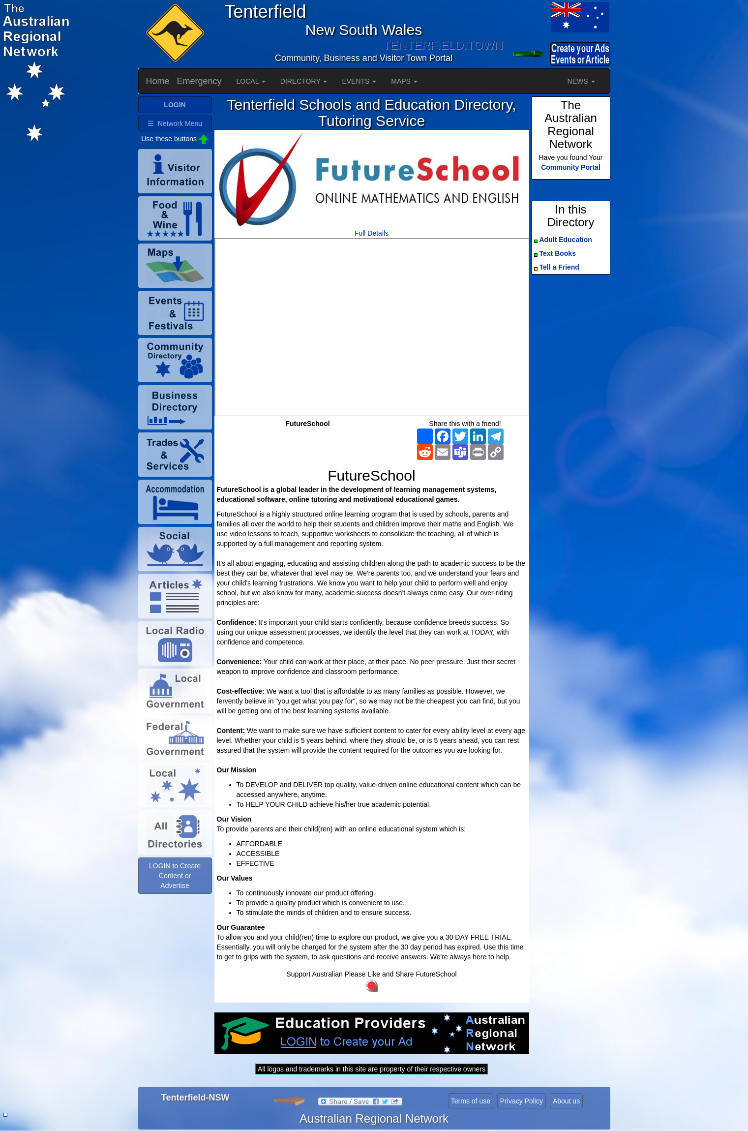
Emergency (199, 81)
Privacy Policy (521, 1101)
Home (158, 81)
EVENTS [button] (359, 81)
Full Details (372, 233)
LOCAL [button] (251, 81)
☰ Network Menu (175, 123)
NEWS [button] (581, 81)
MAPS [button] (404, 81)
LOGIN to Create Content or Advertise (175, 875)
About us (566, 1101)
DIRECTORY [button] (304, 81)
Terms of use (470, 1101)
